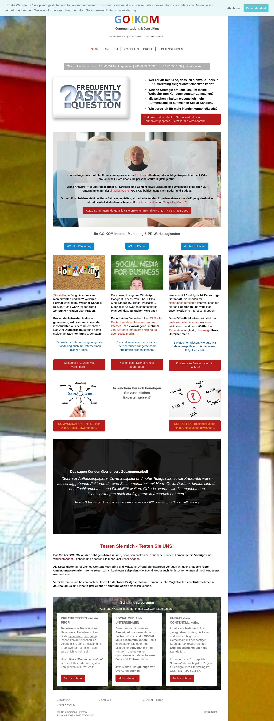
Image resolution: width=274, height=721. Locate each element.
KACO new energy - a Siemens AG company (173, 502)
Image (206, 330)
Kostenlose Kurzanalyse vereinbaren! (79, 364)
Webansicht (210, 711)
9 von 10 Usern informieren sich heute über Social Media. (135, 329)
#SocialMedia (137, 246)
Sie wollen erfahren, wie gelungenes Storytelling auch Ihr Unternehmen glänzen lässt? (79, 346)
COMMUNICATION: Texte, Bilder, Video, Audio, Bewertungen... (79, 425)
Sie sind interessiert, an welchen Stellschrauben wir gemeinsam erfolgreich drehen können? (136, 346)
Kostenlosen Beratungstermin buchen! (194, 365)
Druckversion (66, 712)
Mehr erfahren (73, 678)
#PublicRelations (194, 246)
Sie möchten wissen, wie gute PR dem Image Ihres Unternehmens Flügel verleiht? (195, 346)
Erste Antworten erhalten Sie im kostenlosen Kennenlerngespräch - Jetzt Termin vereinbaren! (174, 119)
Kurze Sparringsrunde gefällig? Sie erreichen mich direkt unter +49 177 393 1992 (137, 210)
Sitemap (82, 712)
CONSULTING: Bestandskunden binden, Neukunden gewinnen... (194, 425)
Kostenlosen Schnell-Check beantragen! (136, 364)
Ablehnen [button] (233, 8)
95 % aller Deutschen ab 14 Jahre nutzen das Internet (136, 322)
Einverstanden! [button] (256, 8)
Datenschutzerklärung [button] (121, 10)
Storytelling (60, 295)
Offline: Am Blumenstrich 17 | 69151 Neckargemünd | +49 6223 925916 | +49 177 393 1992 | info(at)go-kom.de (137, 66)
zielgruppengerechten (182, 302)
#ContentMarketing (79, 246)
